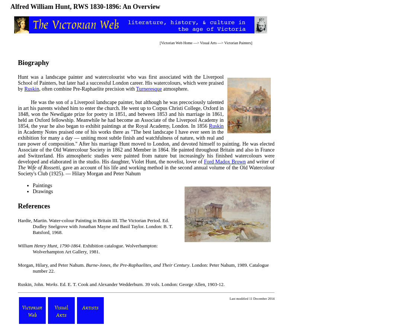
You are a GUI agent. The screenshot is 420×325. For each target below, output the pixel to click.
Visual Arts (208, 43)
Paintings (42, 185)
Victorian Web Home (177, 43)
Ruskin (32, 89)
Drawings (43, 191)
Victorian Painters (237, 43)
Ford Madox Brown (225, 162)
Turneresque (149, 89)
